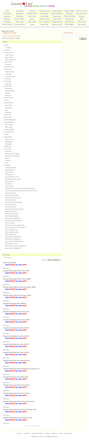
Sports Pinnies (9, 98)
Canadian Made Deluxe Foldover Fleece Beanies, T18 (19, 401)
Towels (7, 134)
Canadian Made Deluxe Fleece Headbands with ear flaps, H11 (21, 369)
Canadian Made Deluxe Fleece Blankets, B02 (16, 360)
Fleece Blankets (9, 122)
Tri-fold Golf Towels (10, 200)
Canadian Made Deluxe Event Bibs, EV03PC (16, 344)
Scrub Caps (8, 83)
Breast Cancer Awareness (12, 156)
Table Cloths (8, 108)
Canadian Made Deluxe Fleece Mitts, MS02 (15, 377)
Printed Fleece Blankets (11, 216)
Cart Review (8, 184)
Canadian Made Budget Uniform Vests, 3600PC (17, 279)
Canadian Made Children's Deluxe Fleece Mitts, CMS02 (19, 287)
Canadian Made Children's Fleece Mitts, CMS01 (17, 295)
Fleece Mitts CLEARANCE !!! (13, 218)
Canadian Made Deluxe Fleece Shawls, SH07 (16, 393)
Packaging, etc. (9, 174)
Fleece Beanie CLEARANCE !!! (14, 220)
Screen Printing (9, 129)
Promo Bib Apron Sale (11, 243)
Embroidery (8, 112)
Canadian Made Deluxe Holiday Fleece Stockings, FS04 (19, 409)
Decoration (8, 149)
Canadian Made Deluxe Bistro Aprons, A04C (16, 311)
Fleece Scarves (9, 52)
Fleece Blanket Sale (10, 234)
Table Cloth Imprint (10, 59)
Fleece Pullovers (9, 72)
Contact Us (8, 160)
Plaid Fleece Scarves (11, 211)
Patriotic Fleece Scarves (12, 213)
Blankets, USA (9, 139)
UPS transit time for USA (12, 177)
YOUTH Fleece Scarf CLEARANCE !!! (15, 227)
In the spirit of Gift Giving (12, 153)
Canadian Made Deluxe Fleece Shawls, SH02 (16, 385)
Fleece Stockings (10, 91)
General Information (10, 167)
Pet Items (7, 93)
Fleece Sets (8, 137)
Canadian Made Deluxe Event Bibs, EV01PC (16, 328)
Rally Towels (8, 117)
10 (38, 426)
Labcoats (7, 50)
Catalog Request (9, 170)
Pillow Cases (8, 127)
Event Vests (8, 114)
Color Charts (8, 62)
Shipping (7, 165)
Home (6, 45)
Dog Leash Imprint (10, 76)
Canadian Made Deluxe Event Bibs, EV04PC (16, 352)
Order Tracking (9, 186)
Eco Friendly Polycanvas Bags (13, 202)
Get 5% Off (8, 151)
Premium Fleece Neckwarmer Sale (14, 225)
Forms (7, 163)
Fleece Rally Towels (10, 193)
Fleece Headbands (10, 119)
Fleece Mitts (8, 86)
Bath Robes (8, 144)
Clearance (8, 95)
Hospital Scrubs (9, 67)
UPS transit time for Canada (13, 179)
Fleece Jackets (9, 55)
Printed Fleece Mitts (10, 207)
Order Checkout (9, 181)
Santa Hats (8, 74)
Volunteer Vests (9, 132)
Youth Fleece (8, 105)
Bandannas (8, 64)
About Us (7, 158)
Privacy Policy (9, 172)
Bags (6, 110)
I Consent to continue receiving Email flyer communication (21, 190)
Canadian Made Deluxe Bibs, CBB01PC (14, 303)
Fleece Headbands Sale (11, 232)
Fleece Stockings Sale (11, 230)
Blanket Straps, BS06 (9, 262)
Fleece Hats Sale (10, 223)
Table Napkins (9, 141)
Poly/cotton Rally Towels (12, 195)
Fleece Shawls (9, 57)
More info (6, 268)
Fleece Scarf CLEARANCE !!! (13, 237)
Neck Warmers (9, 103)
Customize (8, 78)
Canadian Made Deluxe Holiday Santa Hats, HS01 (17, 418)
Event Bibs (8, 81)
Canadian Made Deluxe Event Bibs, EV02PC (16, 336)
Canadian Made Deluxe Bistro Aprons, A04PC (16, 320)
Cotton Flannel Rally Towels (13, 197)
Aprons (7, 100)
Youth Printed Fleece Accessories (14, 209)
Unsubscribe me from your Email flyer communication (20, 188)
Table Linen (8, 146)
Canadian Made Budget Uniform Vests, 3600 (16, 271)
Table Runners (9, 125)
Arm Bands (8, 47)
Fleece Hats (8, 69)
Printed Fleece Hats (10, 204)
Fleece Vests (8, 88)
